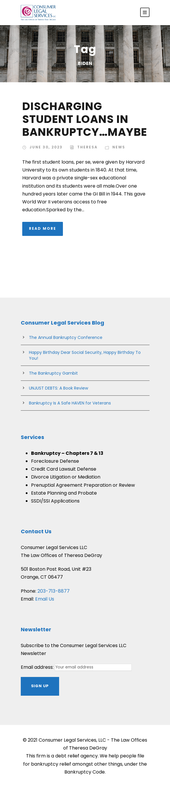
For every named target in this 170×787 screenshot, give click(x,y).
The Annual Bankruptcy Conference (65, 337)
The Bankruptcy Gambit (53, 373)
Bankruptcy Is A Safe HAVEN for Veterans (70, 403)
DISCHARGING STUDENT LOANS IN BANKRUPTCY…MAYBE (84, 119)
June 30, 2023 (46, 147)
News (118, 147)
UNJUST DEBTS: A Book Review (58, 388)
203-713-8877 (53, 591)
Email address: (38, 667)
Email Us (44, 599)
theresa (87, 147)
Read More (42, 228)
